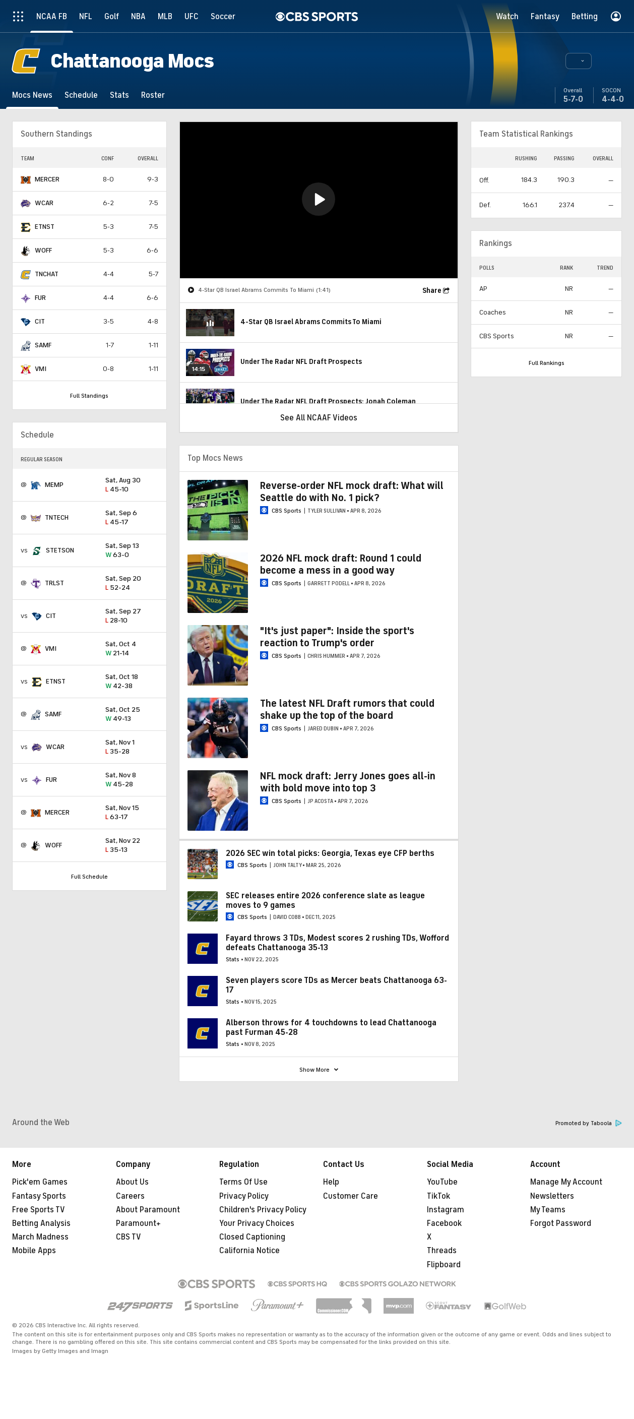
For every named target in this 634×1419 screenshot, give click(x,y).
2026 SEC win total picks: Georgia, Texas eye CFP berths (330, 853)
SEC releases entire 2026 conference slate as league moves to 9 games (325, 900)
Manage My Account (566, 1182)
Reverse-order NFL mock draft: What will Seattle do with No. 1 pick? (351, 492)
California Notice (249, 1251)
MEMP (54, 484)
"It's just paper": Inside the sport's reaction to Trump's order (337, 637)
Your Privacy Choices (256, 1223)
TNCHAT (46, 274)
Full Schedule (89, 876)
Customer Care (350, 1196)
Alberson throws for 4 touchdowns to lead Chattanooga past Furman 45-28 (331, 1027)
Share (431, 290)
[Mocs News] (32, 95)
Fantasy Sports (39, 1196)
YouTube (442, 1182)
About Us (132, 1182)
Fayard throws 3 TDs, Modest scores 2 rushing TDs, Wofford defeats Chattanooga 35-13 (337, 943)
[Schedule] (81, 95)
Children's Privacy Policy (262, 1210)
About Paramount (148, 1210)
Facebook (444, 1223)
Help (331, 1182)
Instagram (445, 1210)
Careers (130, 1196)
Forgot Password (560, 1223)
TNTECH (57, 517)
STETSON (60, 550)
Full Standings (89, 395)
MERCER (47, 179)
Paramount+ (138, 1223)
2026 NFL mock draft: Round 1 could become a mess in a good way (340, 564)
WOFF (43, 250)
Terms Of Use (243, 1182)
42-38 (131, 681)
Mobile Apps (34, 1251)
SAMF (43, 345)
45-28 (131, 780)
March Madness (40, 1237)
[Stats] (119, 95)
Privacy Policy (244, 1196)
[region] (319, 200)
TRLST (54, 583)
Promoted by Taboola (588, 1123)
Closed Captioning (252, 1237)
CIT (40, 321)
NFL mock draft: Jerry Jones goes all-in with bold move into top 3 (347, 782)
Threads (442, 1251)
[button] (578, 61)
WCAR (44, 203)
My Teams (547, 1210)
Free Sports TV (38, 1210)
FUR (40, 297)
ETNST (44, 226)
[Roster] (153, 95)
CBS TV (128, 1237)
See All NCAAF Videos (318, 418)
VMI (40, 368)
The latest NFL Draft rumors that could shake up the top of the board (347, 709)
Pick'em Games (40, 1182)
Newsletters (552, 1196)
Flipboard (444, 1265)
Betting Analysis (41, 1223)
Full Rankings (546, 362)
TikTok (438, 1196)
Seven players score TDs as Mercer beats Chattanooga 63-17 (336, 985)
